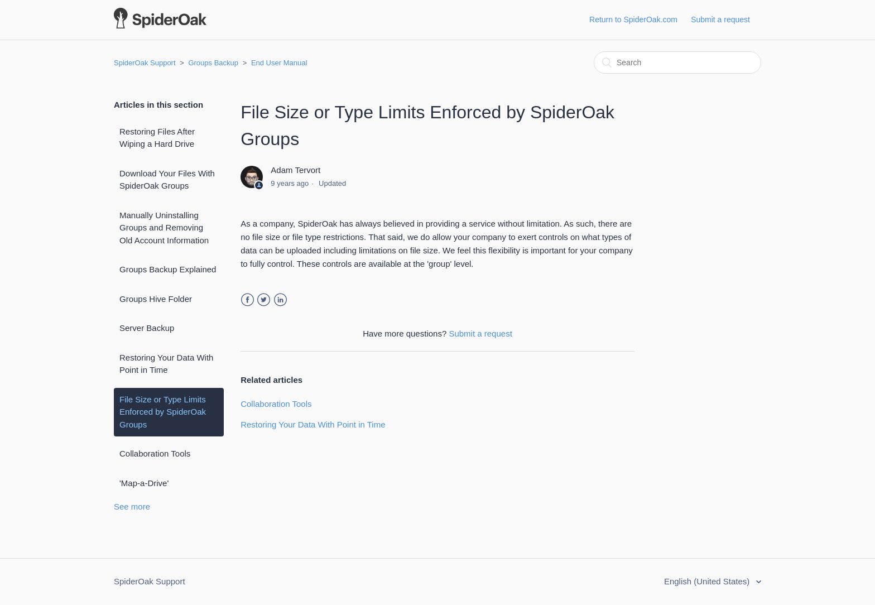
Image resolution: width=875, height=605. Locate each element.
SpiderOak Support (145, 63)
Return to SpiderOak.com (633, 19)
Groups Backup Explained (167, 269)
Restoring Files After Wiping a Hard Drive (157, 138)
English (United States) (708, 581)
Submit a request (720, 19)
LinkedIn (280, 300)
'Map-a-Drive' (144, 483)
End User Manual (279, 63)
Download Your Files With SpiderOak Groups (167, 180)
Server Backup (146, 328)
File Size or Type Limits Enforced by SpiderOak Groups (162, 412)
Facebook (247, 300)
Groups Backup (213, 63)
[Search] (677, 62)
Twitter (264, 300)
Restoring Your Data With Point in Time (166, 364)
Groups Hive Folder (155, 299)
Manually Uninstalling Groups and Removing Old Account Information (164, 227)
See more (132, 506)
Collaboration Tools (154, 453)
